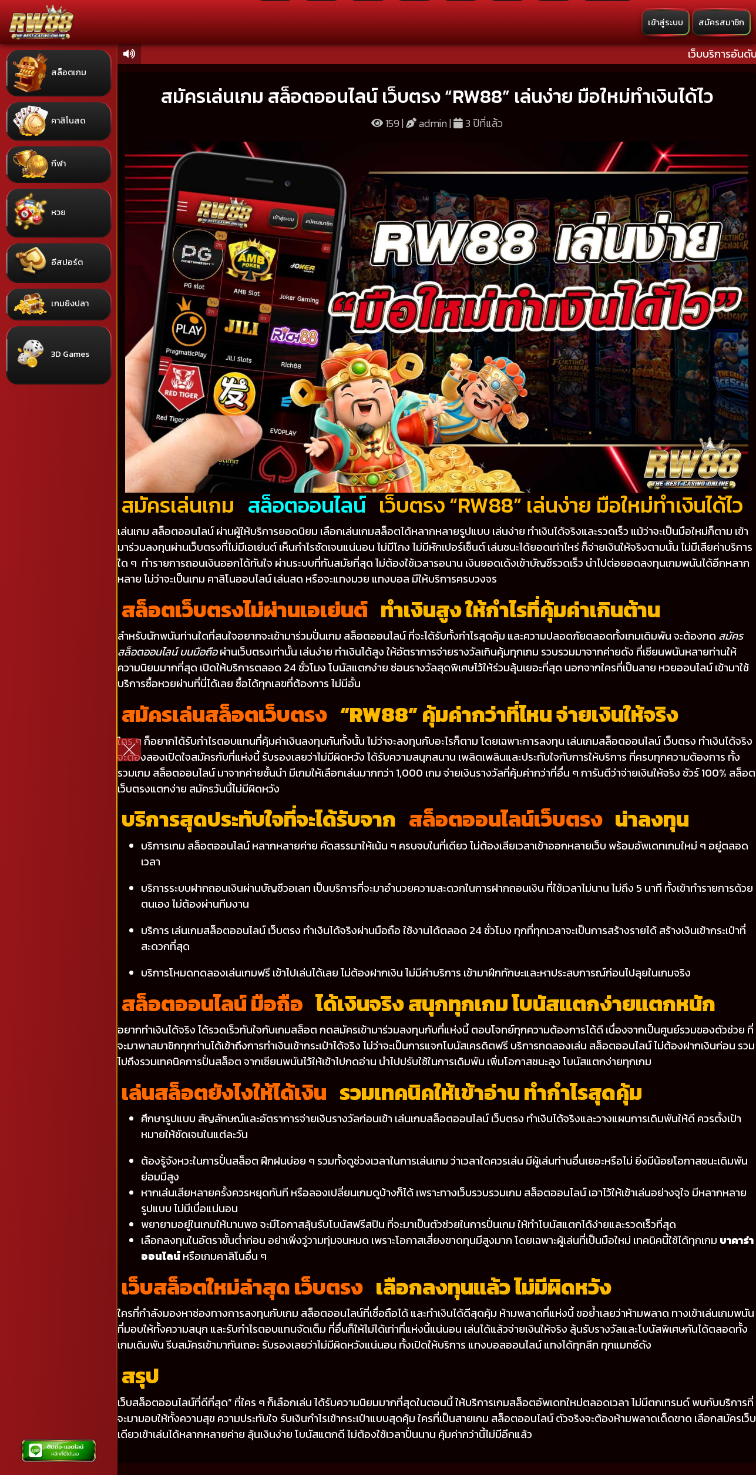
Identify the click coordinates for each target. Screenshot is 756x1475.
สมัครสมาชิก (721, 22)
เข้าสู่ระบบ (665, 22)
